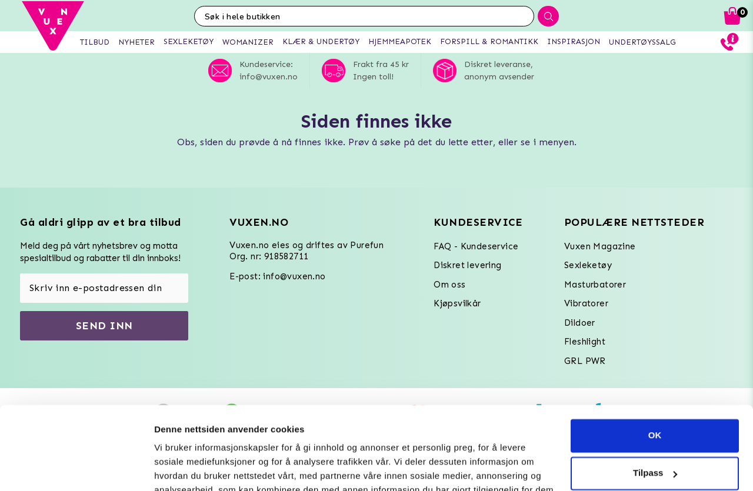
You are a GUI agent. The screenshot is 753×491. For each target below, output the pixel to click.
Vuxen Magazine (600, 246)
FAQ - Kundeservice (476, 246)
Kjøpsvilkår (457, 303)
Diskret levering (467, 265)
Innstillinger (179, 468)
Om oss (449, 284)
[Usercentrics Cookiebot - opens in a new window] (76, 468)
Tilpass (655, 390)
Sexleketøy (588, 265)
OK (655, 353)
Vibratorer (586, 303)
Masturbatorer (595, 284)
